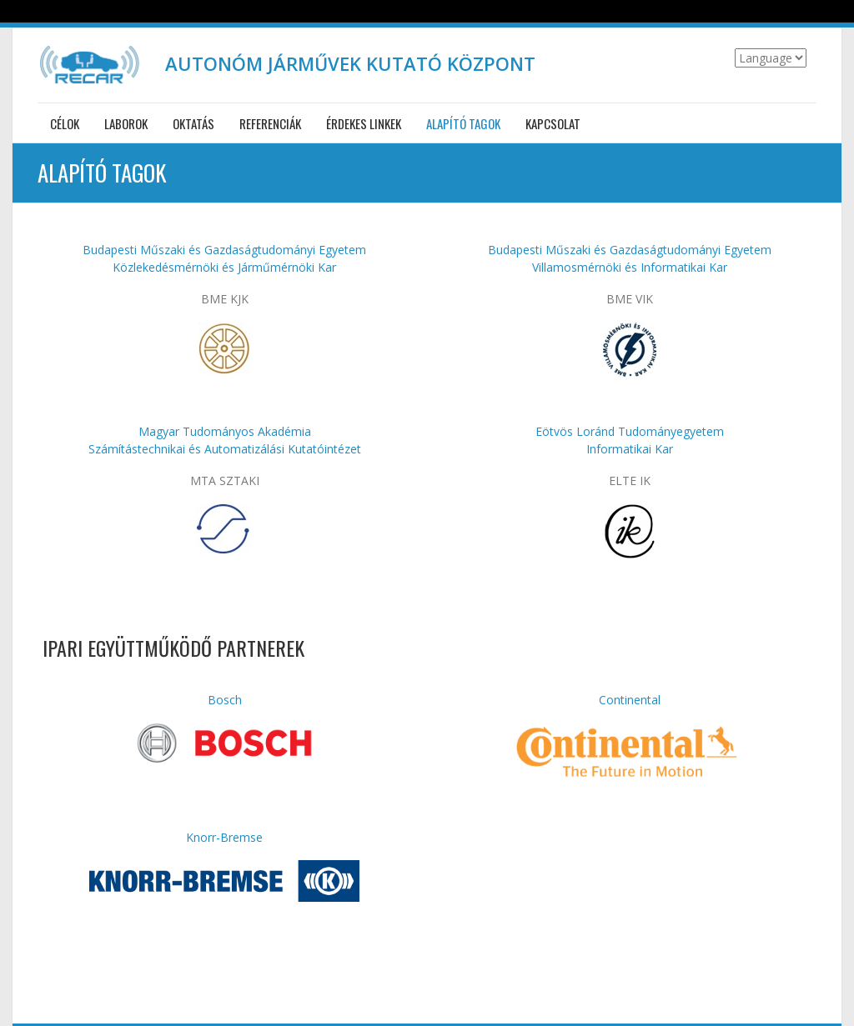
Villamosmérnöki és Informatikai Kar (629, 267)
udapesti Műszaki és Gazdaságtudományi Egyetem (633, 250)
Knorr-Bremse (224, 837)
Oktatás (193, 123)
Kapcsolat (552, 123)
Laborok (126, 123)
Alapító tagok (463, 123)
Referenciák (270, 123)
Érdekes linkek (363, 123)
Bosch (225, 700)
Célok (64, 123)
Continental (630, 700)
